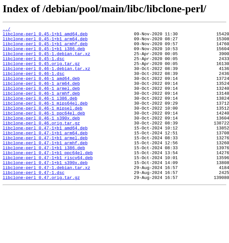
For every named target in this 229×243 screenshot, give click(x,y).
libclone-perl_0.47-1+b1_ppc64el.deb (48, 178)
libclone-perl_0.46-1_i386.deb (40, 113)
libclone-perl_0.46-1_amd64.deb (41, 89)
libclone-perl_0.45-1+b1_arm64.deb (45, 42)
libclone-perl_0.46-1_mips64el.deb (45, 119)
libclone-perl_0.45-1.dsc (33, 65)
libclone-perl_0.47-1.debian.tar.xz (46, 196)
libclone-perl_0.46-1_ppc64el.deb (44, 131)
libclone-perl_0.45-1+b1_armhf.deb (45, 48)
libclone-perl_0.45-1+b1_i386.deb (44, 53)
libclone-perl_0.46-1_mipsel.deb (42, 125)
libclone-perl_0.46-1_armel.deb (41, 101)
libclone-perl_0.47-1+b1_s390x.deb (45, 190)
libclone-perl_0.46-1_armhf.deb (41, 107)
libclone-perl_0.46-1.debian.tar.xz (46, 77)
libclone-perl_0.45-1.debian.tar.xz (46, 59)
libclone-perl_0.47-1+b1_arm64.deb (45, 154)
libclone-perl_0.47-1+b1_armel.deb (45, 160)
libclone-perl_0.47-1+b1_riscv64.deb (48, 184)
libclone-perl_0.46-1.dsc (33, 83)
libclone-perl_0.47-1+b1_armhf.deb (45, 166)
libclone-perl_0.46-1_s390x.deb (41, 137)
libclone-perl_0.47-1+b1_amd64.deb (45, 149)
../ (6, 30)
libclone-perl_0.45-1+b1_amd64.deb (45, 36)
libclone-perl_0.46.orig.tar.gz (41, 143)
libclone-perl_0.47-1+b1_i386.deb (44, 172)
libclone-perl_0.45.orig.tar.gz (41, 71)
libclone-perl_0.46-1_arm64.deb (41, 95)
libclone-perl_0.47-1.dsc (33, 202)
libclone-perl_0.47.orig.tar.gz (41, 208)
